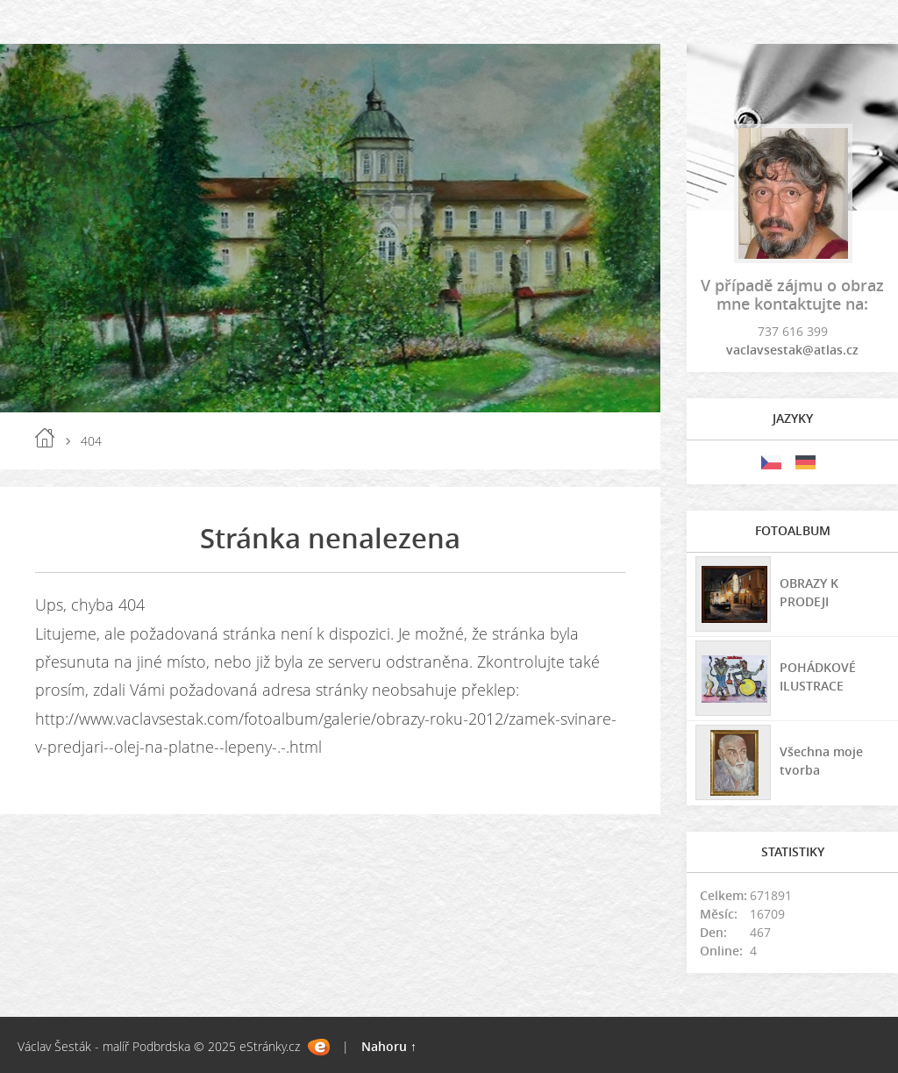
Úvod (44, 437)
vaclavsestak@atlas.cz (792, 349)
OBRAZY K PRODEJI (809, 592)
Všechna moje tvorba (821, 760)
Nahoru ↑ (389, 1046)
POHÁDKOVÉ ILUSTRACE (818, 676)
